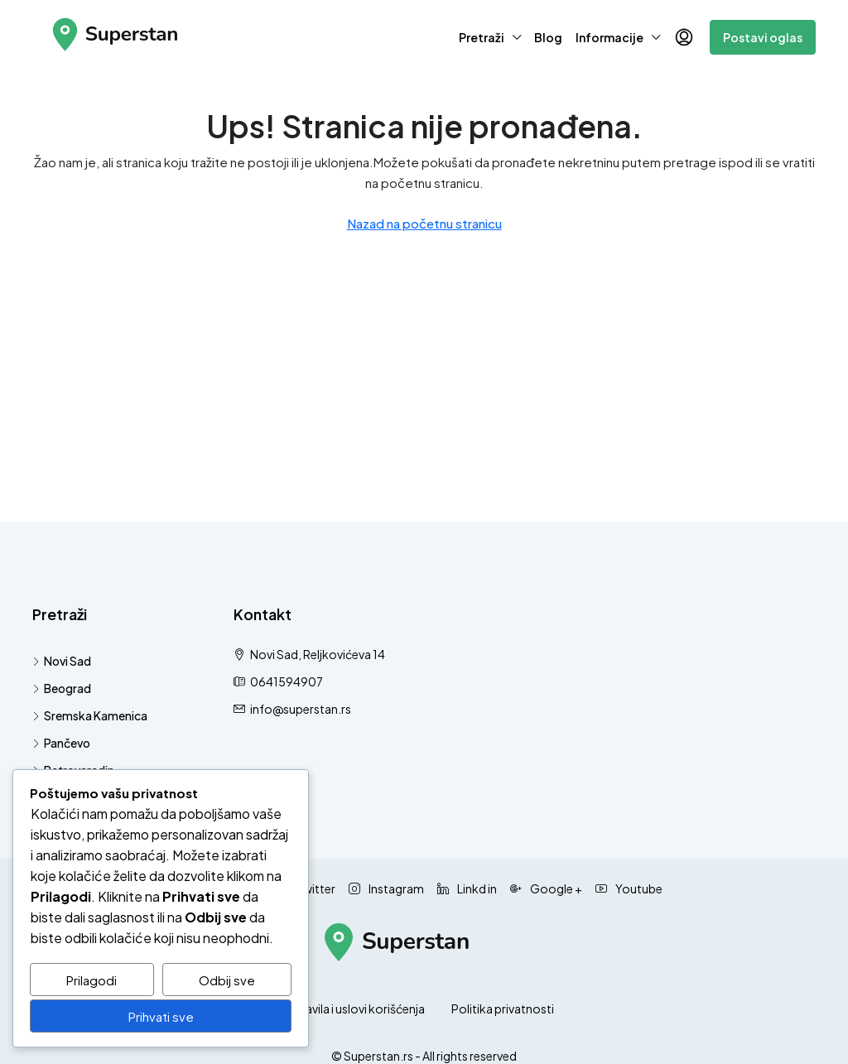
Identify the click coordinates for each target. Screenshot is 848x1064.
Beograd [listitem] (61, 688)
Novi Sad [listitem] (61, 660)
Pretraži (481, 37)
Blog (548, 37)
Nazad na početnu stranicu (424, 223)
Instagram (386, 888)
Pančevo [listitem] (61, 742)
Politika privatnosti (502, 1008)
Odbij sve (227, 980)
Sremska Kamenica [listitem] (89, 715)
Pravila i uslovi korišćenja (359, 1008)
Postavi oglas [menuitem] (762, 37)
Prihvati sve (161, 1016)
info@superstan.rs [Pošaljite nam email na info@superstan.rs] (300, 708)
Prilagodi (91, 980)
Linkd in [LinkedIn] (467, 888)
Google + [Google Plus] (546, 888)
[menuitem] (684, 37)
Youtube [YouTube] (628, 888)
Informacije (609, 37)
